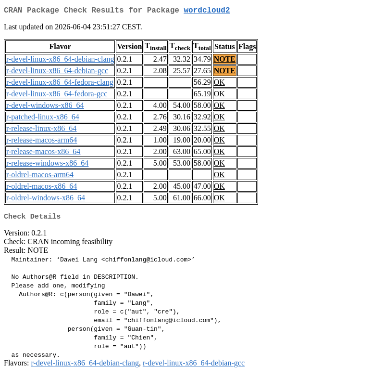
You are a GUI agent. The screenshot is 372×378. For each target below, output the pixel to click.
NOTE (225, 61)
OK (219, 84)
